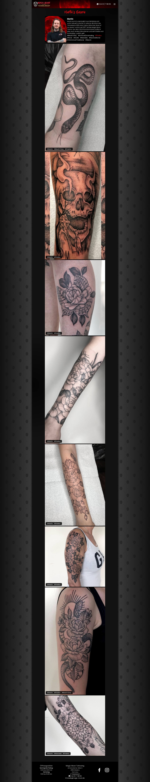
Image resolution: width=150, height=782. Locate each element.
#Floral (69, 38)
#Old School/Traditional (75, 40)
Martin (70, 19)
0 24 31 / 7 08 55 (104, 4)
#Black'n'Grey (72, 36)
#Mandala (84, 38)
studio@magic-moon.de (75, 778)
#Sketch (88, 40)
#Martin (50, 149)
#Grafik (76, 38)
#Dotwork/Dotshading (86, 36)
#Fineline (98, 36)
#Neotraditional (94, 38)
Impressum (75, 774)
